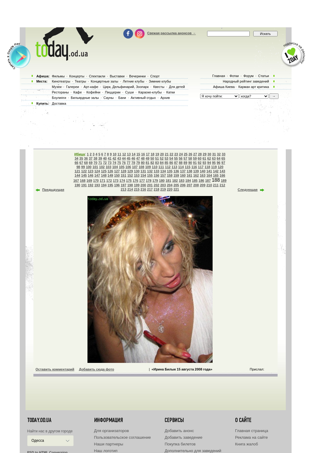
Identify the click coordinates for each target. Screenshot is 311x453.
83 (157, 162)
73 (109, 162)
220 (169, 189)
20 (162, 154)
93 (204, 162)
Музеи (57, 87)
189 (223, 180)
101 (95, 167)
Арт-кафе (91, 87)
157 (163, 175)
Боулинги (59, 98)
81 (147, 162)
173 (115, 180)
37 (90, 158)
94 (209, 162)
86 (171, 162)
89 (185, 162)
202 (156, 185)
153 (136, 175)
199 (136, 185)
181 (168, 180)
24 (181, 154)
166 (222, 175)
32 (218, 154)
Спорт (155, 76)
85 (166, 162)
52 (161, 158)
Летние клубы (133, 81)
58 (190, 158)
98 (78, 167)
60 (199, 158)
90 (190, 162)
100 (88, 167)
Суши (129, 92)
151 (123, 175)
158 (169, 175)
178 (148, 180)
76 (124, 162)
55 (176, 158)
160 (183, 175)
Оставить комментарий (55, 369)
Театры (80, 81)
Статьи (263, 76)
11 (119, 154)
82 (152, 162)
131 (143, 171)
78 (133, 162)
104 (115, 167)
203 (163, 185)
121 (77, 171)
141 (209, 171)
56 (181, 158)
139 (196, 171)
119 (214, 167)
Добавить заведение (183, 437)
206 (183, 185)
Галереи (72, 87)
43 (119, 158)
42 (114, 158)
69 (90, 162)
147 (97, 175)
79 (138, 162)
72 (105, 162)
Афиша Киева (223, 87)
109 (148, 167)
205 (176, 185)
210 (209, 185)
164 (209, 175)
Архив (165, 98)
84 (161, 162)
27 (195, 154)
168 (82, 180)
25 (185, 154)
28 (200, 154)
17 (147, 154)
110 (154, 167)
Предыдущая (53, 189)
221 (176, 189)
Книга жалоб (246, 444)
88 (181, 162)
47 (138, 158)
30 (209, 154)
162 (196, 175)
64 (218, 158)
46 (133, 158)
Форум (248, 76)
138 (189, 171)
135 (169, 171)
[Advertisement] (155, 13)
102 (101, 167)
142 (215, 171)
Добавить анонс (179, 430)
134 (163, 171)
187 (207, 180)
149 (110, 175)
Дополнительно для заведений (193, 450)
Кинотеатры (61, 81)
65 (223, 158)
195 (110, 185)
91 (195, 162)
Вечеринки (137, 76)
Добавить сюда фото (96, 369)
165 (215, 175)
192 (90, 185)
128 (123, 171)
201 (149, 185)
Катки (170, 92)
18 (152, 154)
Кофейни (93, 92)
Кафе (77, 92)
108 (141, 167)
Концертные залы (104, 81)
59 (195, 158)
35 (81, 158)
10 (114, 154)
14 (133, 154)
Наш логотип (106, 450)
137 (183, 171)
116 (194, 167)
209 (202, 185)
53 (166, 158)
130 (136, 171)
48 (143, 158)
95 (214, 162)
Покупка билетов (180, 444)
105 (121, 167)
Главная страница (251, 430)
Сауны (109, 98)
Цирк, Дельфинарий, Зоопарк (126, 87)
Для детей (177, 87)
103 (108, 167)
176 (135, 180)
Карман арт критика (253, 87)
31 (214, 154)
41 (109, 158)
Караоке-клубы (150, 92)
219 (163, 189)
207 (189, 185)
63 (214, 158)
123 (90, 171)
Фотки (234, 76)
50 (152, 158)
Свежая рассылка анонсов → (171, 33)
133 (156, 171)
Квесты (158, 87)
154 (143, 175)
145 (84, 175)
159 (176, 175)
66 (76, 162)
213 (123, 189)
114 (181, 167)
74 (114, 162)
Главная (218, 76)
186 (201, 180)
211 (215, 185)
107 (135, 167)
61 (204, 158)
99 (83, 167)
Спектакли (97, 76)
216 (143, 189)
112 (167, 167)
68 (86, 162)
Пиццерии (113, 92)
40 (105, 158)
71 (100, 162)
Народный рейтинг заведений (246, 81)
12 (124, 154)
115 (187, 167)
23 (176, 154)
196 (117, 185)
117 (200, 167)
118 (207, 167)
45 (128, 158)
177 (142, 180)
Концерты (76, 76)
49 (147, 158)
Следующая (248, 189)
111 (161, 167)
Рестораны (60, 92)
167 (76, 180)
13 (129, 154)
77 (128, 162)
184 (188, 180)
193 (97, 185)
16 (143, 154)
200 (143, 185)
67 (81, 162)
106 (128, 167)
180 (162, 180)
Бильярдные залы (85, 98)
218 (156, 189)
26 (190, 154)
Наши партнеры (108, 444)
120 (220, 167)
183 (181, 180)
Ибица (79, 154)
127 (117, 171)
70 (95, 162)
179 (155, 180)
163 (202, 175)
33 (223, 154)
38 (95, 158)
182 (175, 180)
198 (130, 185)
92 (199, 162)
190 (77, 185)
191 (84, 185)
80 (143, 162)
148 (103, 175)
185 (194, 180)
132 (149, 171)
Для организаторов (111, 430)
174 (122, 180)
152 (130, 175)
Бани (122, 98)
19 (157, 154)
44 (124, 158)
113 (174, 167)
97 (223, 162)
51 (157, 158)
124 (97, 171)
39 (100, 158)
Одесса (38, 440)
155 (149, 175)
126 (110, 171)
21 (167, 154)
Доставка (59, 103)
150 (117, 175)
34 (76, 158)
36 (86, 158)
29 (205, 154)
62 (209, 158)
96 (218, 162)
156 (156, 175)
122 (84, 171)
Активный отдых (143, 98)
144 (77, 175)
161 (189, 175)
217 (149, 189)
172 (109, 180)
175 (129, 180)
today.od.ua (39, 420)
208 (196, 185)
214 (130, 189)
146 (90, 175)
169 (89, 180)
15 (138, 154)
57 (185, 158)
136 (176, 171)
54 (171, 158)
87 (176, 162)
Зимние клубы (160, 81)
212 (222, 185)
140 (202, 171)
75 (119, 162)
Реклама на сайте (251, 437)
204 (169, 185)
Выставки (117, 76)
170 (96, 180)
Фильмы (58, 76)
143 (222, 171)
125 (103, 171)
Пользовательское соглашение (122, 437)
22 (171, 154)
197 (123, 185)
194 (103, 185)
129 (130, 171)
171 (102, 180)
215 (136, 189)
